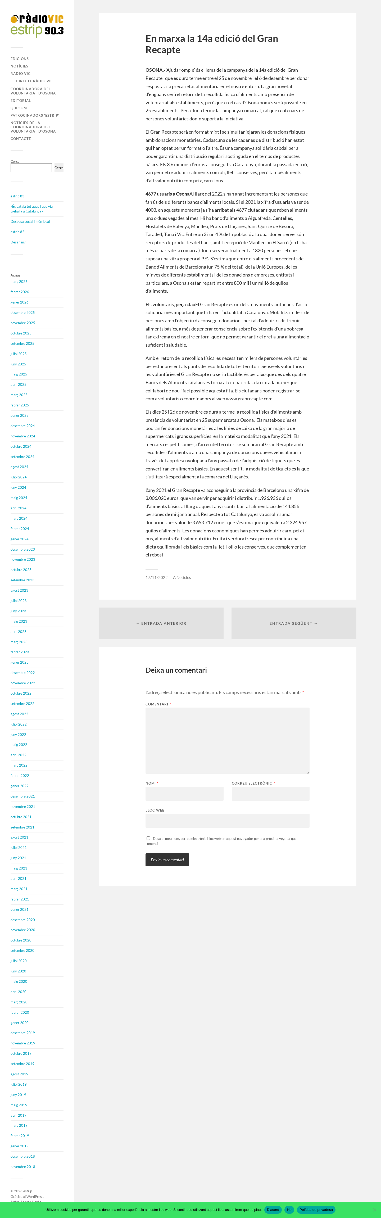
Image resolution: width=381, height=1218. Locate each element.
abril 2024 (18, 508)
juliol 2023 (19, 601)
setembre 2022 (22, 703)
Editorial (21, 100)
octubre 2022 (21, 693)
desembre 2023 (23, 549)
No (289, 1210)
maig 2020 (19, 981)
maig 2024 (19, 498)
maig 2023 (19, 621)
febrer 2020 (20, 1012)
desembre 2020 (23, 920)
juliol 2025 (19, 354)
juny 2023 (18, 611)
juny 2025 (18, 364)
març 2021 (19, 889)
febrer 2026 (20, 292)
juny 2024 (18, 487)
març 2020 (19, 1002)
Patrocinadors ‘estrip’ (35, 115)
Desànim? (18, 242)
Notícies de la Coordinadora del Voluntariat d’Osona (33, 127)
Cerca (15, 161)
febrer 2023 (20, 652)
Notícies (19, 66)
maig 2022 (19, 744)
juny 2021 (18, 858)
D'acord (273, 1210)
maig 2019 (19, 1105)
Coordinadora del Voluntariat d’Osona (33, 91)
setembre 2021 (22, 827)
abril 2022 (18, 755)
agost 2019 (19, 1074)
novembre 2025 (23, 323)
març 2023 (19, 642)
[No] (374, 1209)
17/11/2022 (157, 577)
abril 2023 (18, 632)
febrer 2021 (20, 899)
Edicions (20, 59)
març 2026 (19, 281)
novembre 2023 (23, 559)
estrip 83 (17, 196)
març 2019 (19, 1125)
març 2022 (19, 765)
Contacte (21, 139)
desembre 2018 (23, 1156)
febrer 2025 (20, 405)
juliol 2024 (19, 477)
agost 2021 (19, 837)
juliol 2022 (19, 724)
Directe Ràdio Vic (34, 81)
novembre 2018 (23, 1167)
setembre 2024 (22, 457)
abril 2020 (18, 992)
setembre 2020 (22, 950)
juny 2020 (18, 971)
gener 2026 (20, 302)
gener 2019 (20, 1146)
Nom (152, 783)
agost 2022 (19, 714)
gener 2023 (20, 662)
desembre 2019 (23, 1033)
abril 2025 (18, 384)
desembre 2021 (23, 796)
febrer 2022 (20, 775)
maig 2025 (19, 374)
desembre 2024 (23, 426)
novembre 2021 (23, 806)
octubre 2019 (21, 1053)
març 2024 (19, 518)
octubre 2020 (21, 940)
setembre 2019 (22, 1064)
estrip (27, 1191)
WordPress (34, 1196)
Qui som (19, 108)
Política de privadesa (316, 1210)
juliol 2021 (19, 847)
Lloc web (155, 810)
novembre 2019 (23, 1043)
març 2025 (19, 395)
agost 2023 (19, 590)
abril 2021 (18, 878)
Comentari (159, 704)
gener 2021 (20, 909)
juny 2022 (18, 734)
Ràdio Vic (21, 73)
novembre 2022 (23, 683)
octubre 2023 (21, 570)
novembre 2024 (23, 436)
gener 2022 (20, 786)
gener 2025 (20, 415)
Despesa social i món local (30, 221)
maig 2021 (19, 868)
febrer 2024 (20, 529)
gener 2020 (20, 1023)
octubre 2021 (21, 817)
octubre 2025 (21, 333)
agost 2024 (19, 467)
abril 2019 (18, 1115)
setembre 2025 (22, 343)
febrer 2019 (20, 1136)
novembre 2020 (23, 930)
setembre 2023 (22, 580)
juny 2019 (18, 1095)
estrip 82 (17, 232)
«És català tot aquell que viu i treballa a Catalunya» (32, 208)
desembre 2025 (23, 312)
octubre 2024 (21, 446)
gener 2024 (20, 539)
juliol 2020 (19, 961)
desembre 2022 (23, 673)
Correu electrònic (254, 783)
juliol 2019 (19, 1084)
